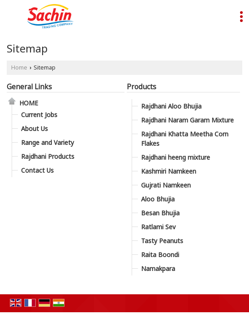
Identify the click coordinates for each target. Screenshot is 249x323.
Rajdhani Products (47, 156)
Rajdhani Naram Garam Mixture (187, 120)
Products (141, 87)
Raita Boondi (160, 254)
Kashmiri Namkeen (168, 171)
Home (19, 67)
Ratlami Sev (158, 227)
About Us (34, 128)
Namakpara (158, 268)
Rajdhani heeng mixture (175, 157)
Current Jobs (39, 114)
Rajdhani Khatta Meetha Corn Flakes (184, 139)
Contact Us (37, 170)
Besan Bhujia (160, 213)
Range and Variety (47, 142)
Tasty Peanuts (162, 240)
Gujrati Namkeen (166, 185)
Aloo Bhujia (158, 199)
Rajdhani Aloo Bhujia (171, 106)
